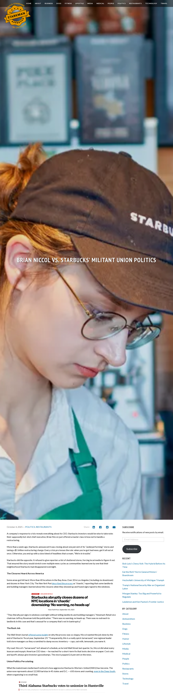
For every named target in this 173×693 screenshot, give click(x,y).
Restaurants (135, 3)
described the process (62, 583)
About (38, 3)
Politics (122, 3)
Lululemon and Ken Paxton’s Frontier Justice (143, 601)
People (111, 3)
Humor (125, 638)
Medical (100, 3)
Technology (151, 3)
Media (90, 3)
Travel (164, 3)
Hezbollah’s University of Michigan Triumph (143, 580)
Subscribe (131, 549)
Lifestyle (79, 3)
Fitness (68, 3)
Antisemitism (128, 618)
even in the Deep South (104, 671)
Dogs (58, 3)
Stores (125, 673)
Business (49, 3)
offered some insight (38, 634)
